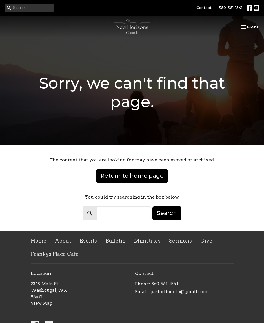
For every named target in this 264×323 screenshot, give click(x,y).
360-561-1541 (230, 7)
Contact (204, 7)
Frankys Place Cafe (55, 254)
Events (88, 241)
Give (206, 241)
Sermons (180, 241)
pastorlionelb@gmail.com (179, 291)
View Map (41, 303)
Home (38, 241)
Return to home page (132, 175)
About (63, 241)
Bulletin (115, 241)
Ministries (147, 241)
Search (167, 213)
